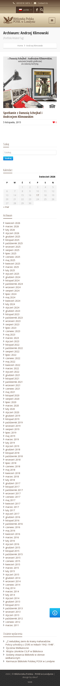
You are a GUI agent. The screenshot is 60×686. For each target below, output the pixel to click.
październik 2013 (14, 608)
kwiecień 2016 (12, 534)
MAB (30, 682)
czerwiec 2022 (12, 358)
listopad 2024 (12, 280)
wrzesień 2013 (12, 611)
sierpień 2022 (12, 351)
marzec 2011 (12, 625)
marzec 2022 (12, 368)
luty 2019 (10, 442)
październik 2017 (14, 490)
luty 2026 (10, 229)
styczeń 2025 (12, 273)
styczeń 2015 (12, 574)
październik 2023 (14, 317)
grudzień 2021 (12, 375)
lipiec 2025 (10, 253)
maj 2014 (10, 588)
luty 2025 (10, 270)
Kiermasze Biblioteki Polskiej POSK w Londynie (30, 661)
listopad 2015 (12, 550)
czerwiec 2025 (12, 256)
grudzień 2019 (12, 415)
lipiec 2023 (10, 327)
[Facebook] (37, 10)
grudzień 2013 (12, 601)
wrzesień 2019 (12, 425)
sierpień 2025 (12, 250)
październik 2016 (14, 523)
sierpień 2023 (12, 324)
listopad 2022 (12, 344)
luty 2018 (10, 479)
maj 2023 (10, 334)
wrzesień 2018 (12, 459)
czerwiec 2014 (12, 584)
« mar (6, 206)
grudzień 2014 (12, 577)
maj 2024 (10, 297)
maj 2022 (10, 361)
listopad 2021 (12, 378)
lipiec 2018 (10, 463)
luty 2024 (10, 304)
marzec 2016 (12, 537)
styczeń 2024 (12, 307)
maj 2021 (10, 392)
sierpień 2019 (12, 429)
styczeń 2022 (12, 371)
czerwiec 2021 (12, 388)
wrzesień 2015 (12, 557)
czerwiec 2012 (12, 621)
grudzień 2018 (12, 449)
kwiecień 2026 (12, 223)
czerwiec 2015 (12, 561)
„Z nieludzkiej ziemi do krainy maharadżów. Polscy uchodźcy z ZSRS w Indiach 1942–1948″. (29, 643)
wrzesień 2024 (12, 287)
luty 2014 (10, 594)
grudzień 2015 (12, 547)
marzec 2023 (12, 337)
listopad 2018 (12, 452)
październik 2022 (14, 348)
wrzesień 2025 (12, 246)
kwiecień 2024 (12, 300)
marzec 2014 (12, 591)
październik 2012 (14, 618)
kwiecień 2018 (12, 473)
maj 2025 (10, 260)
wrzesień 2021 (12, 385)
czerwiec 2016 (12, 527)
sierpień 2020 (12, 398)
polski (25, 9)
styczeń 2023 (12, 341)
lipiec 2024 (10, 294)
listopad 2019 (12, 419)
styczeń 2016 (12, 544)
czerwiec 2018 (12, 466)
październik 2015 (14, 554)
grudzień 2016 (12, 517)
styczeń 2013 (12, 615)
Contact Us (41, 3)
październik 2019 (14, 422)
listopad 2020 (12, 395)
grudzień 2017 (12, 483)
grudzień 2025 (12, 236)
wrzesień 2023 (12, 321)
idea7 (35, 677)
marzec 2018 (12, 476)
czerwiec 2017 (12, 496)
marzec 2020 (12, 405)
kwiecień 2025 (12, 263)
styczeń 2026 (12, 233)
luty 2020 (10, 408)
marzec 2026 (12, 226)
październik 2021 (14, 381)
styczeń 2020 (12, 412)
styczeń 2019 (12, 446)
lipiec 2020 (10, 402)
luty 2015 (10, 571)
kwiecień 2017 (12, 503)
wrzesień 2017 (12, 493)
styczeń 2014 (12, 598)
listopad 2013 (12, 604)
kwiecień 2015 (12, 564)
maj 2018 (10, 469)
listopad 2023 (12, 314)
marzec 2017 (12, 506)
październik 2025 (14, 243)
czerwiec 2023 (12, 331)
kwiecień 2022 (12, 364)
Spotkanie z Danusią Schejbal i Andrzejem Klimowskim (22, 115)
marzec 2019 (12, 439)
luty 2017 (10, 510)
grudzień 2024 (12, 277)
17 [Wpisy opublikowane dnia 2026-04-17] (37, 195)
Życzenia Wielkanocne (17, 647)
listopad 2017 (12, 486)
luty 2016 (10, 540)
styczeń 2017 (12, 513)
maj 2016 (10, 530)
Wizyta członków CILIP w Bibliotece (24, 651)
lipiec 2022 (10, 354)
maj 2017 (10, 500)
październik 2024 (14, 283)
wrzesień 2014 (12, 581)
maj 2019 (10, 435)
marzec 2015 (12, 567)
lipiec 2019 (10, 432)
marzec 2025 (12, 266)
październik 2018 (14, 456)
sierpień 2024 (12, 290)
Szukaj (8, 158)
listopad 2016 (12, 520)
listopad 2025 (12, 239)
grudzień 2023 (12, 310)
